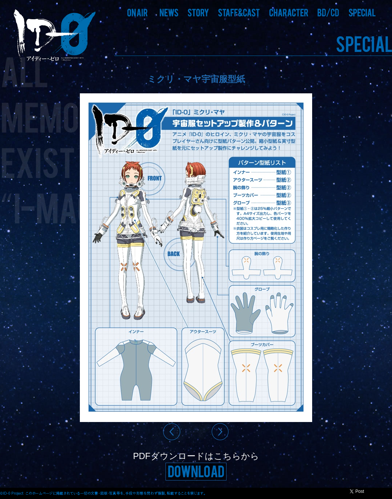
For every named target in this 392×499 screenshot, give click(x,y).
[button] (169, 13)
